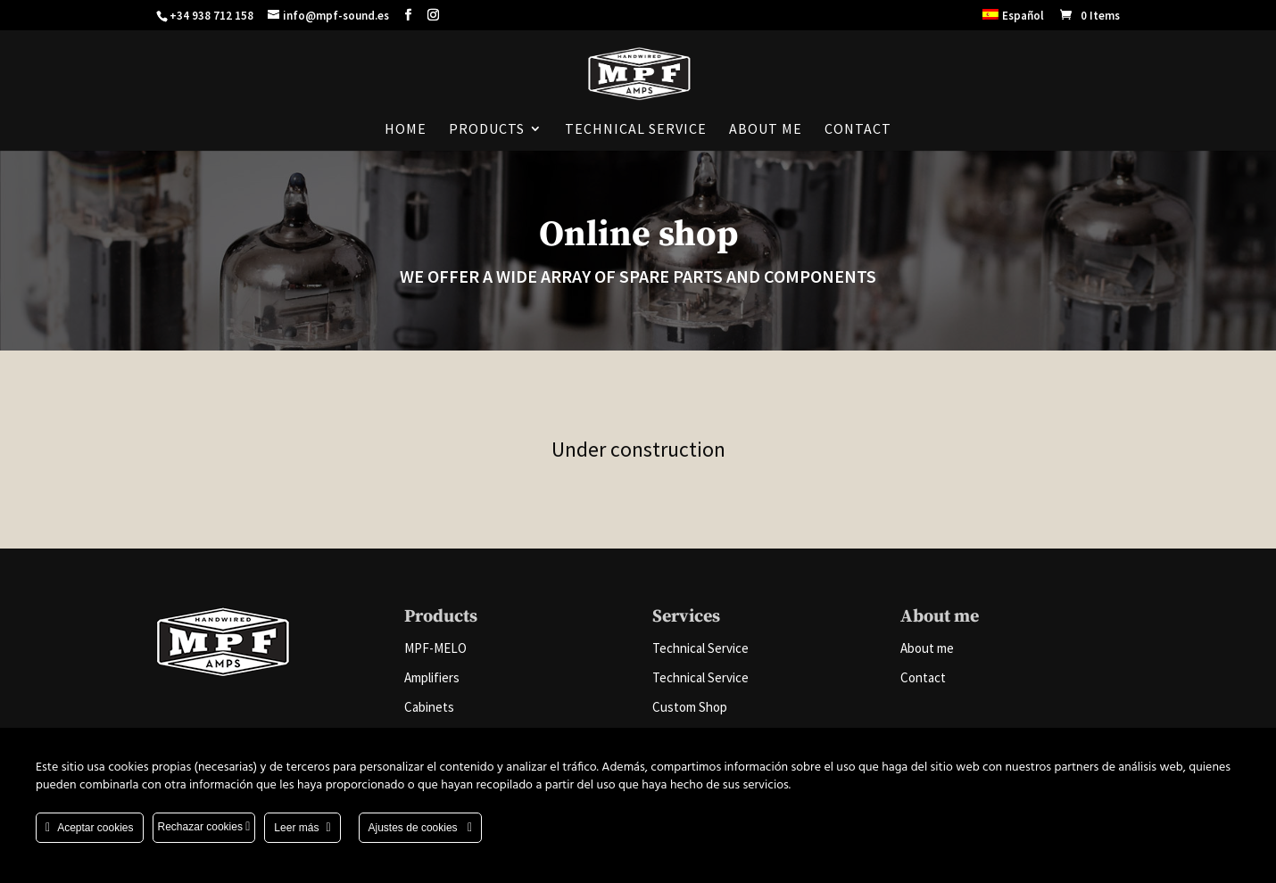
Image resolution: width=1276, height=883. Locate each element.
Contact (857, 129)
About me (765, 129)
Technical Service (636, 129)
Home (406, 129)
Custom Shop (689, 706)
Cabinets (429, 706)
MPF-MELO (435, 648)
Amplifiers (432, 677)
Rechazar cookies (204, 827)
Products (487, 129)
